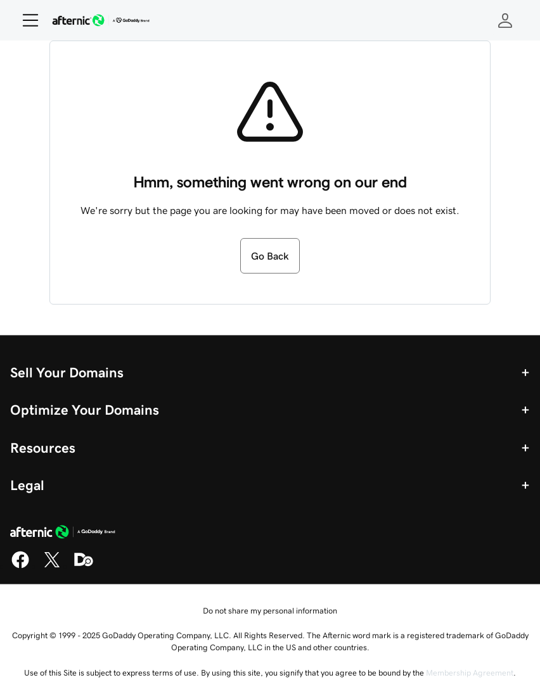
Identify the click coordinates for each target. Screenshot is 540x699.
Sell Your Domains (67, 372)
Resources (42, 448)
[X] (52, 566)
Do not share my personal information (270, 611)
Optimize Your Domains (84, 410)
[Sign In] (505, 20)
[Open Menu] (25, 20)
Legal (27, 485)
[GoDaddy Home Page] (62, 534)
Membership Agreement (469, 673)
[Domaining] (84, 566)
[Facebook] (20, 566)
